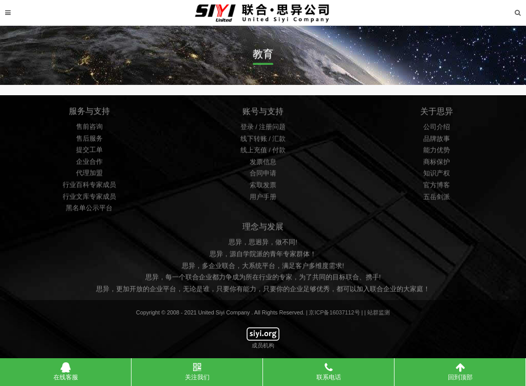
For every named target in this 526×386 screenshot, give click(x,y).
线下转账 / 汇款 (263, 141)
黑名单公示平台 (89, 211)
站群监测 (378, 312)
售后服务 (89, 141)
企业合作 (89, 164)
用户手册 (263, 199)
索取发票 (263, 187)
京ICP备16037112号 (334, 312)
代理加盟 (89, 176)
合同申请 (263, 176)
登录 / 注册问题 (263, 129)
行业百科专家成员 (89, 187)
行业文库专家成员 (89, 199)
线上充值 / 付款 (263, 152)
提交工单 (89, 152)
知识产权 (436, 176)
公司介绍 (436, 129)
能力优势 (436, 152)
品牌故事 (436, 141)
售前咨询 (89, 129)
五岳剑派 (436, 199)
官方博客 (436, 187)
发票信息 (263, 164)
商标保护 (436, 164)
